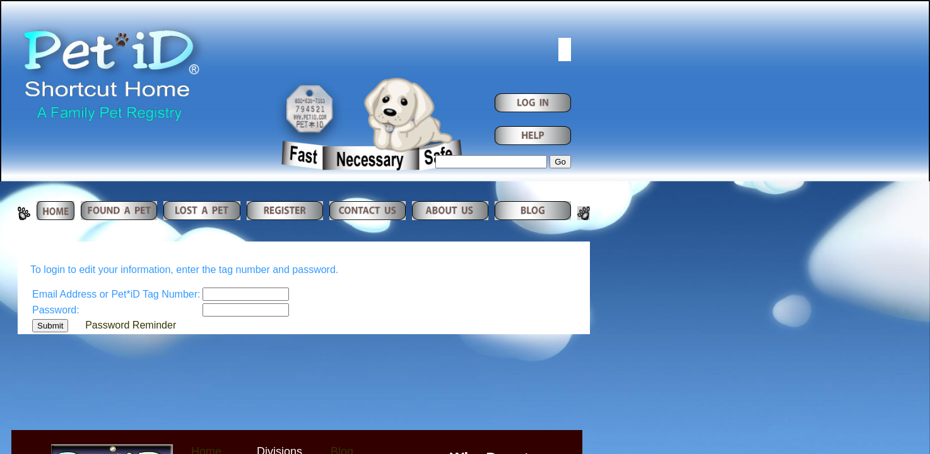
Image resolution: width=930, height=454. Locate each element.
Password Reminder (130, 325)
